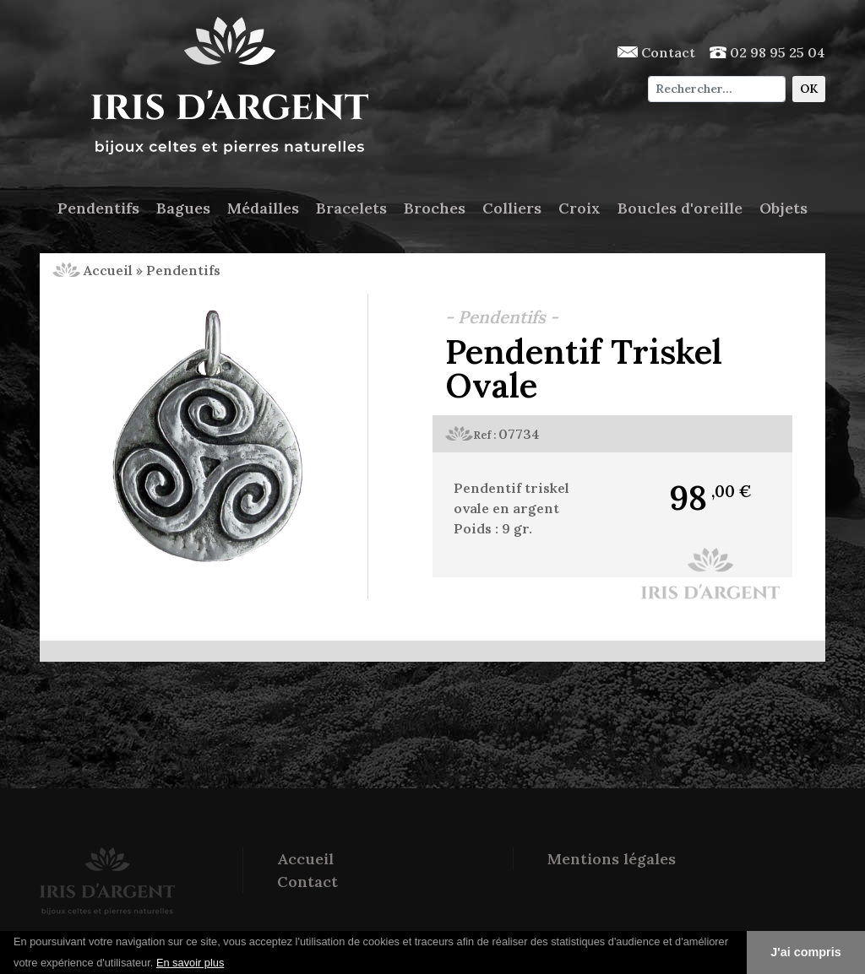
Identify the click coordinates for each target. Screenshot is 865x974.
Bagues (183, 208)
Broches (434, 208)
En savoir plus (190, 962)
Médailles (263, 208)
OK (809, 88)
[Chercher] (717, 89)
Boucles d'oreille (680, 208)
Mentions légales (611, 858)
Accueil (92, 270)
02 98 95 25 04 (767, 52)
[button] (230, 963)
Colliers (511, 208)
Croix (579, 208)
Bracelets (351, 208)
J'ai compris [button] (805, 952)
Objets (783, 208)
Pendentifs (98, 208)
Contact (656, 52)
